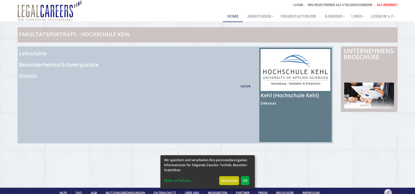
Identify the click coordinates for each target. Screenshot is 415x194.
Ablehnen (229, 180)
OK (245, 180)
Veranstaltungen (298, 16)
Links (356, 16)
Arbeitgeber (259, 16)
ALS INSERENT (387, 5)
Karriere (333, 16)
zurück (245, 86)
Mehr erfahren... (179, 180)
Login (298, 5)
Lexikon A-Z (382, 16)
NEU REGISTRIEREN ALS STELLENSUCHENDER (340, 5)
